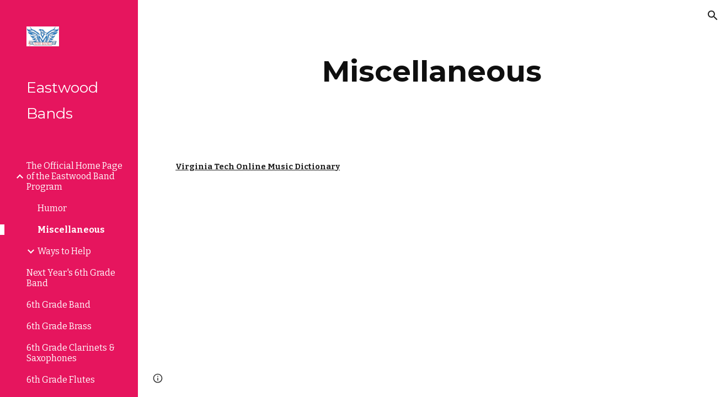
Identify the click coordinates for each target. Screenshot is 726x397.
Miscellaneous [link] (71, 229)
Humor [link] (52, 208)
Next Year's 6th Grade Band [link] (70, 277)
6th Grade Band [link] (58, 304)
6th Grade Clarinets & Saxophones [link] (70, 352)
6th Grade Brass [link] (59, 326)
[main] (432, 71)
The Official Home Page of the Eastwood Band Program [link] (74, 176)
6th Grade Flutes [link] (60, 379)
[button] (713, 15)
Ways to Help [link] (64, 251)
